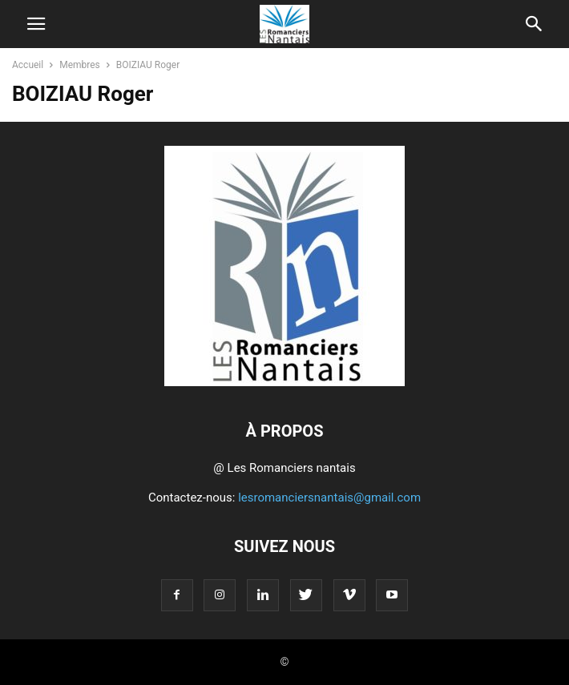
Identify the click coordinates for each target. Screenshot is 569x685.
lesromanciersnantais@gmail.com (329, 497)
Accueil (27, 65)
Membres (79, 65)
